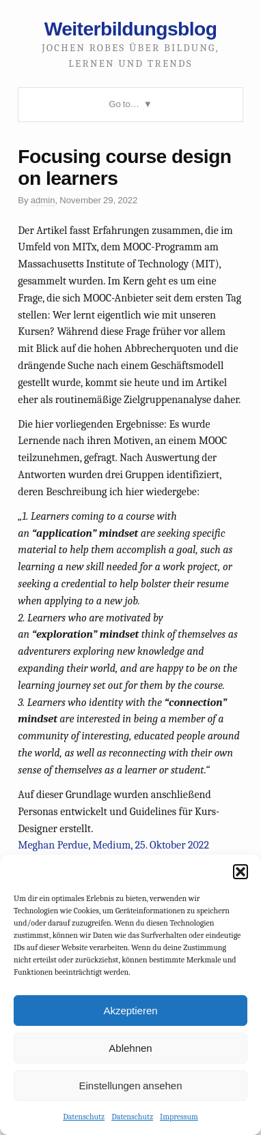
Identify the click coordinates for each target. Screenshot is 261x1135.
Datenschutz (84, 1116)
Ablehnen (130, 1048)
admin (43, 200)
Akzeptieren (130, 1010)
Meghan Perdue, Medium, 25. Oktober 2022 (113, 845)
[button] (240, 872)
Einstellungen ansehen (130, 1085)
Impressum (179, 1116)
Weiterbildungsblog (130, 29)
